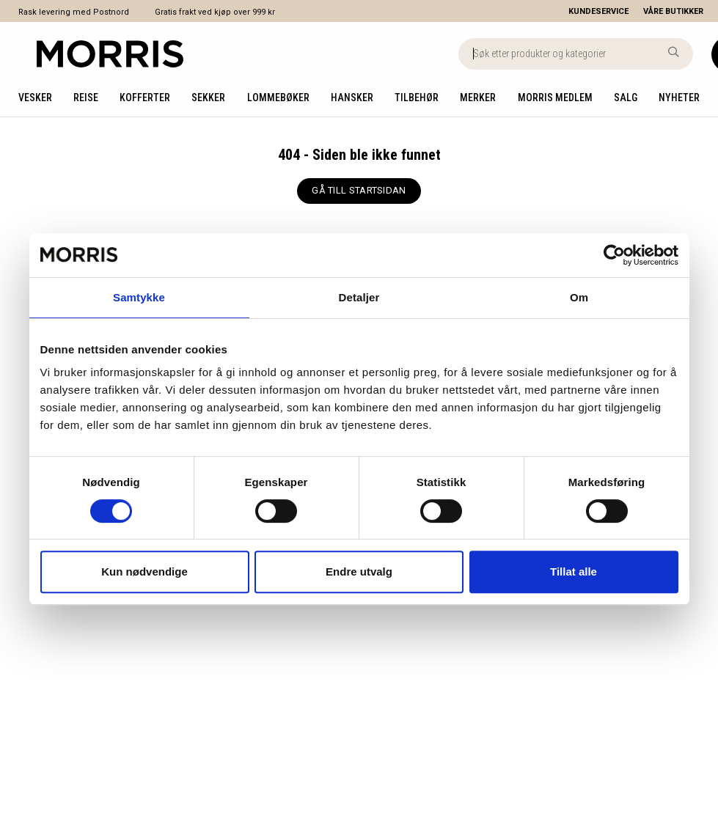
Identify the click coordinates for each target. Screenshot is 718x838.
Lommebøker (278, 97)
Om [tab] (579, 297)
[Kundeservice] (598, 11)
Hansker (352, 97)
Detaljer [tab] (359, 297)
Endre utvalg (359, 571)
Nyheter (679, 97)
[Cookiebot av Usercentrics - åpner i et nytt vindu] (614, 255)
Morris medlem (555, 97)
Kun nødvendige (144, 571)
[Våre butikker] (680, 11)
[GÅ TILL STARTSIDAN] (358, 191)
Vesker (35, 97)
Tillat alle (573, 571)
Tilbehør (417, 97)
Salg (625, 97)
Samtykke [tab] (139, 297)
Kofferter (145, 97)
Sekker (208, 97)
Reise (85, 97)
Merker (478, 97)
